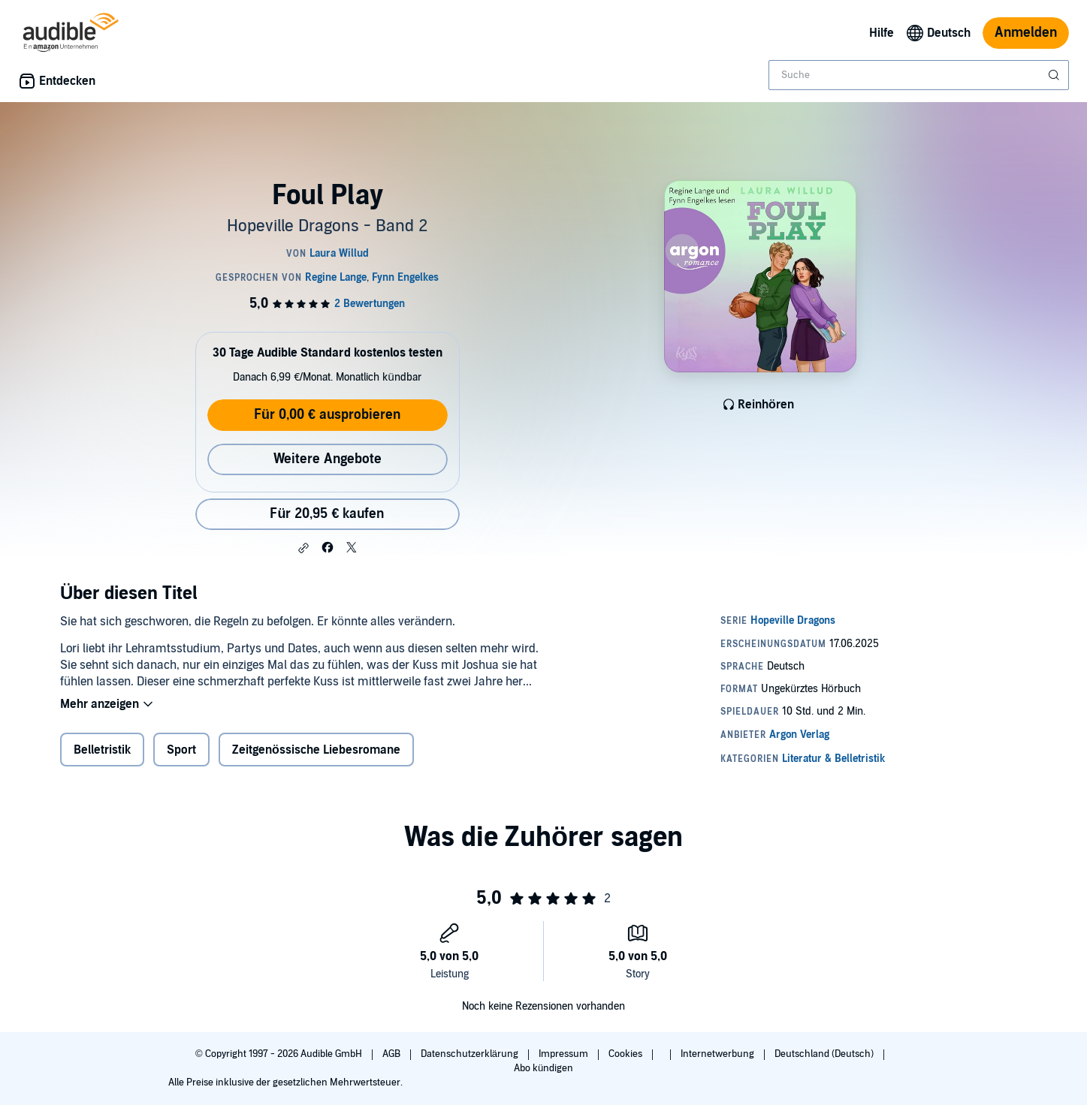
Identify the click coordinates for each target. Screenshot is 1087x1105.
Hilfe (881, 33)
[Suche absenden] (1055, 75)
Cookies (626, 1054)
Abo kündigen (543, 1068)
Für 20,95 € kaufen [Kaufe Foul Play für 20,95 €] (327, 514)
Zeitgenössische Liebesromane (316, 749)
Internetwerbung (718, 1054)
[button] (303, 548)
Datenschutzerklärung (471, 1054)
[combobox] (918, 75)
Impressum (564, 1054)
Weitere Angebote (327, 459)
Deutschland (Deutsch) (825, 1054)
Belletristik (102, 749)
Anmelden (1026, 33)
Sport (181, 749)
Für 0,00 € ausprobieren (327, 415)
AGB (392, 1054)
